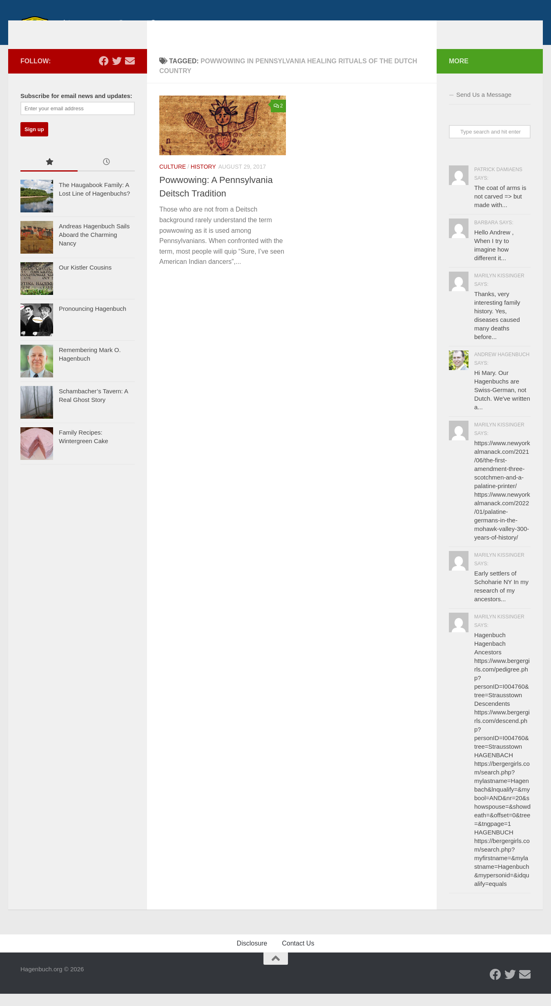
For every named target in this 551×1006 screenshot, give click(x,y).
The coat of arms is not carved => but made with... (500, 208)
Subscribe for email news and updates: (76, 108)
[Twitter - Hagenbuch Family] (117, 73)
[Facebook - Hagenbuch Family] (104, 73)
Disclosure (252, 955)
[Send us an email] (130, 73)
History (203, 179)
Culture (172, 179)
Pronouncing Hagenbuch (92, 321)
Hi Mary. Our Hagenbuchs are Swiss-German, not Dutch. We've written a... (502, 402)
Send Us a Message (483, 106)
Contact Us (298, 955)
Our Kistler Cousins (85, 280)
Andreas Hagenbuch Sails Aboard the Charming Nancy (94, 248)
